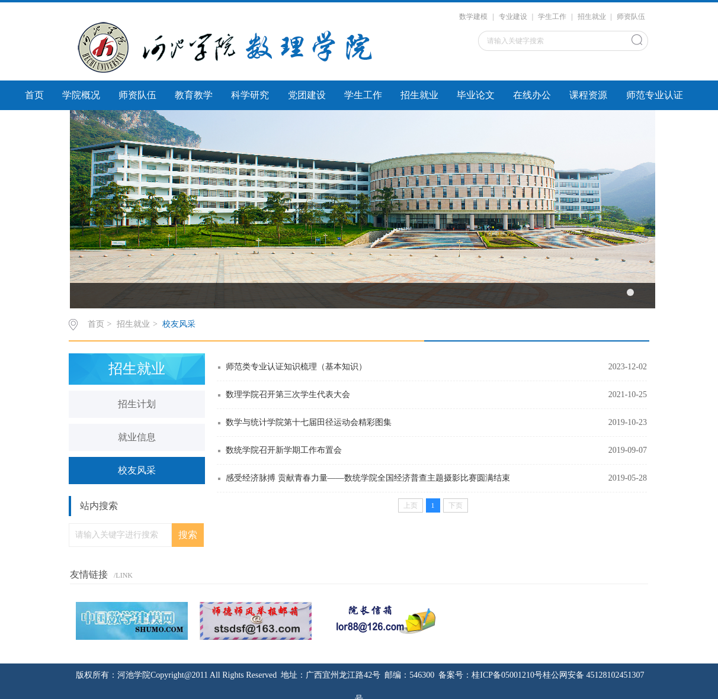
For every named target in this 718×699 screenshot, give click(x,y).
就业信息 (137, 437)
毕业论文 (476, 95)
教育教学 (194, 95)
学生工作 (552, 16)
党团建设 (307, 95)
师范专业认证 (654, 95)
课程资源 (588, 95)
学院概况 (81, 95)
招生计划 (137, 404)
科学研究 (250, 95)
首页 (34, 95)
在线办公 (532, 95)
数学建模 (473, 16)
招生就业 (592, 16)
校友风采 (178, 324)
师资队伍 (631, 16)
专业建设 (513, 16)
